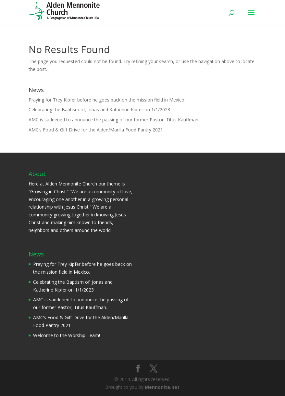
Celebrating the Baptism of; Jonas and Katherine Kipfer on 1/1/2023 (99, 109)
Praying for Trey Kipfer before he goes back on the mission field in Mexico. (107, 100)
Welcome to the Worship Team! (66, 335)
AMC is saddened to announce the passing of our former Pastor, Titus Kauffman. (114, 119)
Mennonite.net (162, 387)
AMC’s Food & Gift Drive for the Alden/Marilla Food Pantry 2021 (96, 130)
